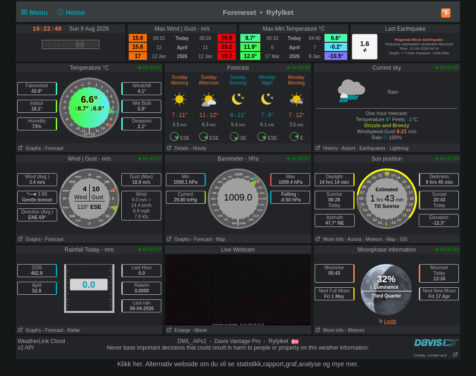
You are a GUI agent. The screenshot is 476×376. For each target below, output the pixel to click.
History (325, 148)
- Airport (347, 148)
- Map (219, 239)
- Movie (199, 330)
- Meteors (372, 239)
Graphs (28, 148)
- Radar (72, 330)
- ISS (402, 239)
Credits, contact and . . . (436, 355)
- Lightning (398, 148)
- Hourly (198, 148)
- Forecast (52, 148)
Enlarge (178, 330)
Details (177, 148)
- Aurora (353, 239)
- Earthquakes (371, 148)
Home (70, 12)
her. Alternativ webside (165, 364)
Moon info (329, 239)
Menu (36, 12)
